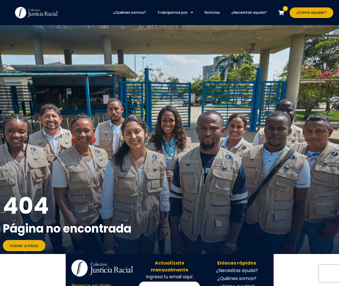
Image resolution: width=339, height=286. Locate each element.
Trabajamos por (175, 12)
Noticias (212, 12)
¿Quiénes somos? (129, 12)
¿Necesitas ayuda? (249, 12)
